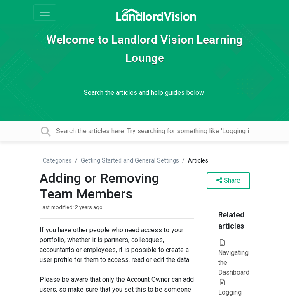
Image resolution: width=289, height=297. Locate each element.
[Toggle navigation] (44, 12)
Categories (57, 160)
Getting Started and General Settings (130, 160)
